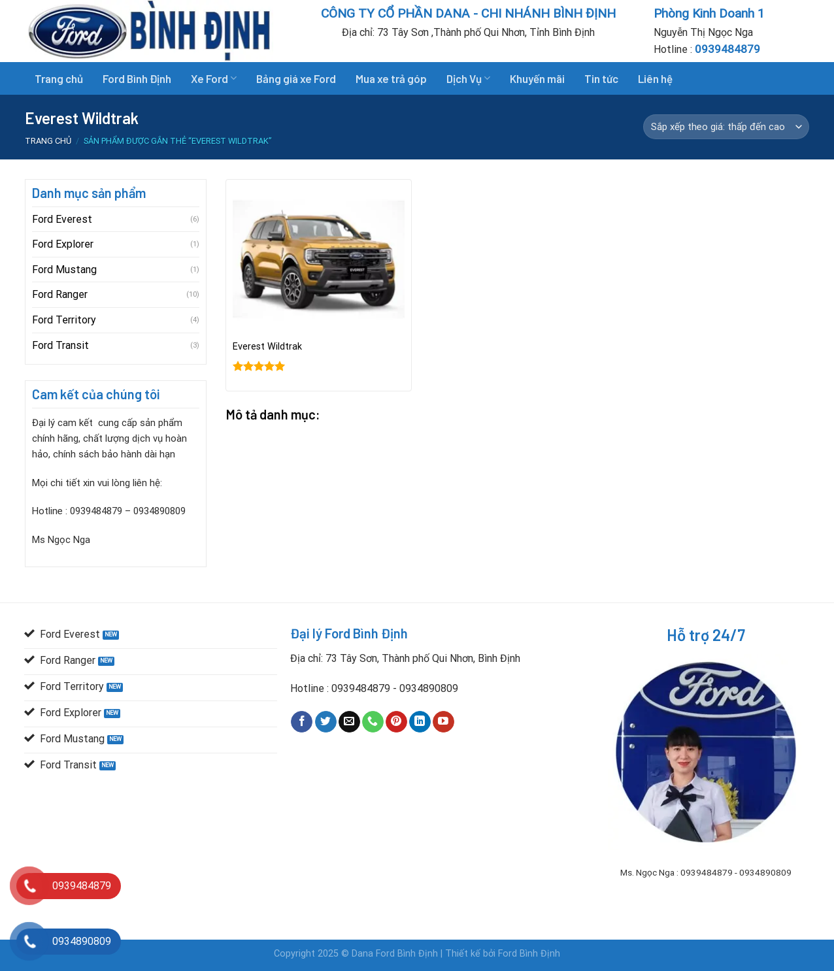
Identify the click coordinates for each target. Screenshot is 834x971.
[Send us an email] (349, 722)
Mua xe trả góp (391, 78)
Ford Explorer (62, 244)
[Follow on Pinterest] (396, 722)
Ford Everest (62, 219)
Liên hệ (655, 78)
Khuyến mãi (537, 78)
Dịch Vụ (468, 78)
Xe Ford (214, 78)
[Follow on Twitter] (326, 722)
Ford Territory (64, 320)
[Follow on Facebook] (301, 722)
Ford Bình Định (137, 78)
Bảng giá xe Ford (296, 78)
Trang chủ (59, 78)
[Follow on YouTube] (443, 722)
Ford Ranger (60, 294)
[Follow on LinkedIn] (420, 722)
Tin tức (601, 78)
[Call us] (373, 722)
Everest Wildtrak (267, 346)
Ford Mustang (64, 269)
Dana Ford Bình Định (396, 953)
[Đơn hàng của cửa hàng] (726, 126)
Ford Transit (60, 345)
